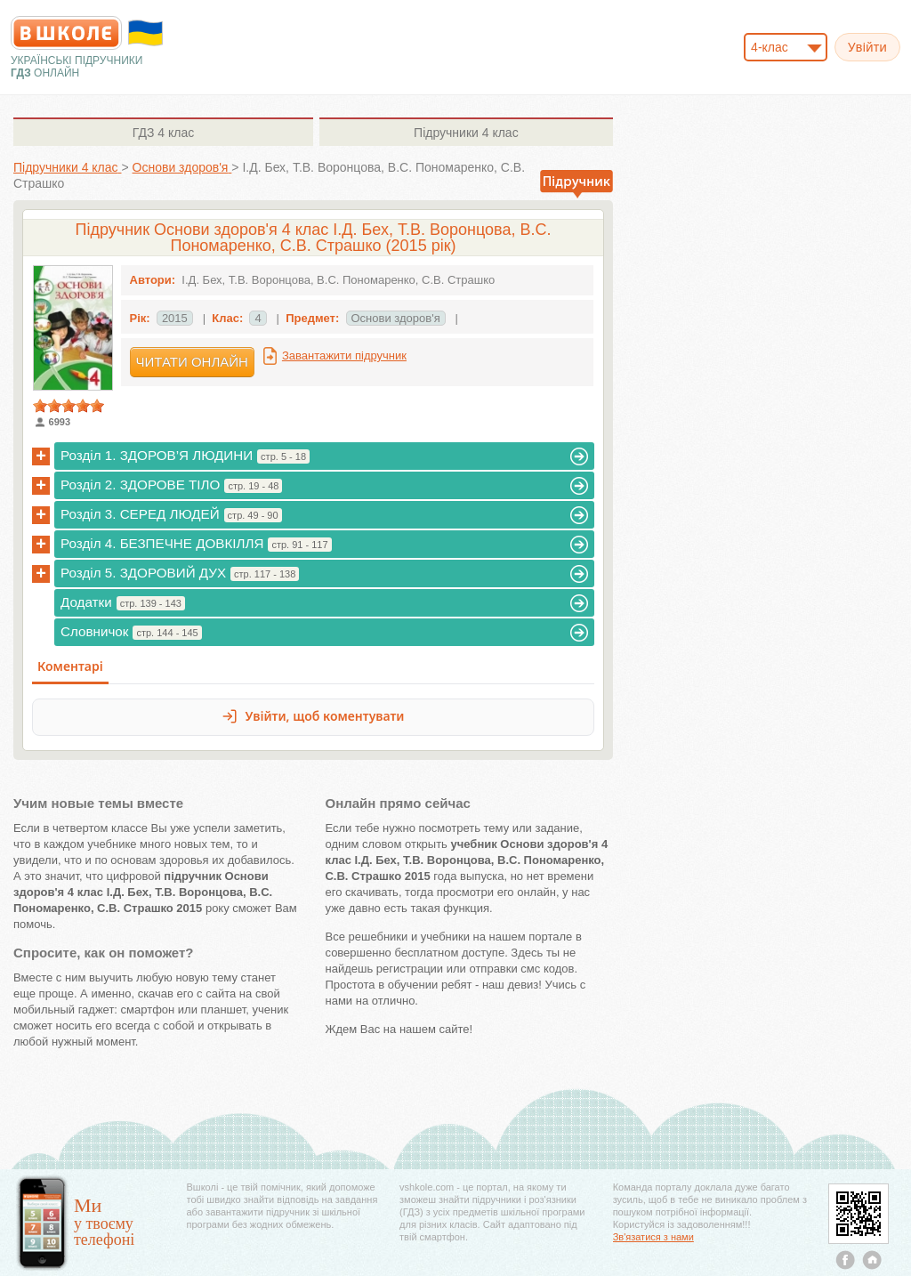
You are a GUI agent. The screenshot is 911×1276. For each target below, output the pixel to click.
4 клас (163, 132)
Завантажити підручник (344, 355)
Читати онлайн (192, 361)
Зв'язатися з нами (653, 1237)
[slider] (68, 406)
